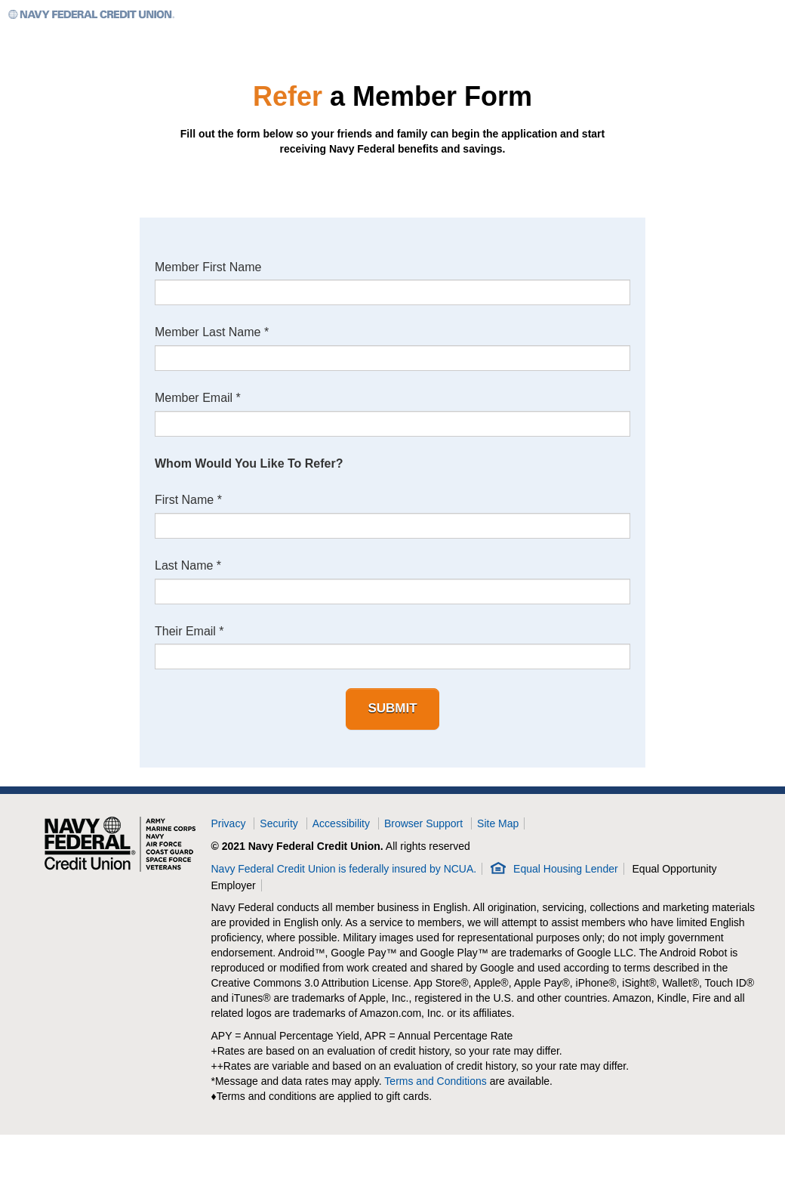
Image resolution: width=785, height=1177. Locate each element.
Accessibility (341, 823)
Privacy (228, 823)
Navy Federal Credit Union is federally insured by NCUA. (344, 869)
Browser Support (423, 823)
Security (279, 823)
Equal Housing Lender (565, 869)
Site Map (498, 823)
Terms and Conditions (435, 1082)
